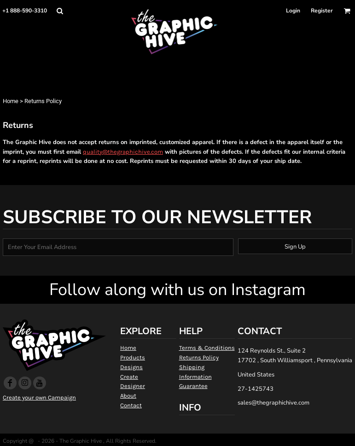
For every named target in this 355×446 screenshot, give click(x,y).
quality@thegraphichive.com (123, 151)
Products (132, 357)
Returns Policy (199, 357)
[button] (59, 10)
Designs (131, 367)
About (128, 395)
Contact (131, 405)
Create (129, 376)
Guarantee (193, 385)
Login (293, 10)
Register (322, 10)
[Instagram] (24, 382)
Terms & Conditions (207, 347)
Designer (132, 385)
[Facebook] (10, 382)
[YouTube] (39, 382)
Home (10, 101)
